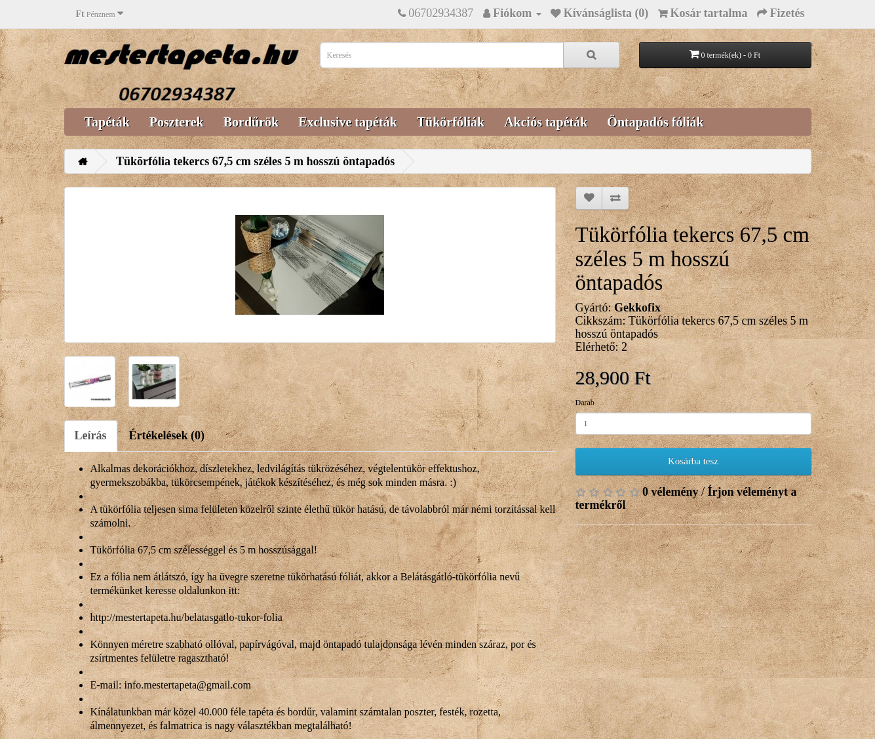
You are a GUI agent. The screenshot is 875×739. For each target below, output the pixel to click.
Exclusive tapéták (347, 122)
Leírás (91, 435)
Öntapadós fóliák (655, 122)
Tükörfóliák (450, 122)
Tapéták (107, 122)
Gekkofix (637, 307)
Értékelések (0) (166, 435)
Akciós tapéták (545, 122)
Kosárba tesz (693, 461)
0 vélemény (670, 491)
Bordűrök (251, 122)
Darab (584, 402)
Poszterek (176, 122)
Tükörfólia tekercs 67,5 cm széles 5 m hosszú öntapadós (255, 161)
